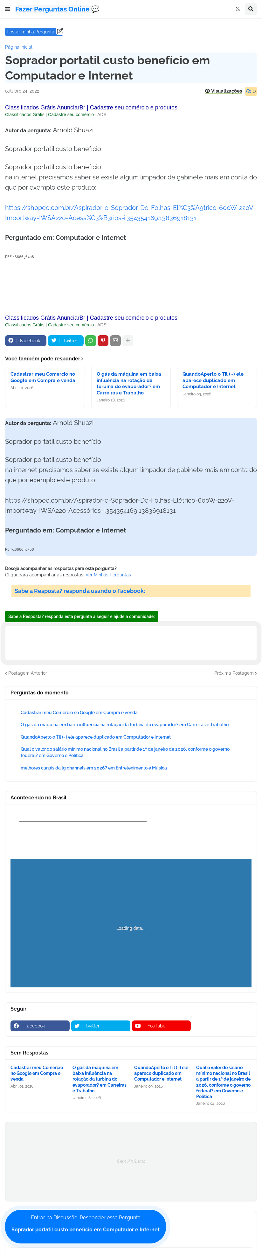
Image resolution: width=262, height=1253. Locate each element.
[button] (7, 9)
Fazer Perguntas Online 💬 (57, 9)
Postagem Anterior (27, 673)
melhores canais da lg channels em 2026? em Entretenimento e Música (94, 767)
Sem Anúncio (131, 1161)
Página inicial (18, 47)
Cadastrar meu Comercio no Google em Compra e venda (42, 377)
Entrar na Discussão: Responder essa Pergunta (85, 1224)
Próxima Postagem (234, 673)
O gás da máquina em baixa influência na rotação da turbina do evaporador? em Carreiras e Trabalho (129, 383)
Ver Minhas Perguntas (108, 574)
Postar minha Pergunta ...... (34, 31)
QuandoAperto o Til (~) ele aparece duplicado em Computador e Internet (213, 380)
